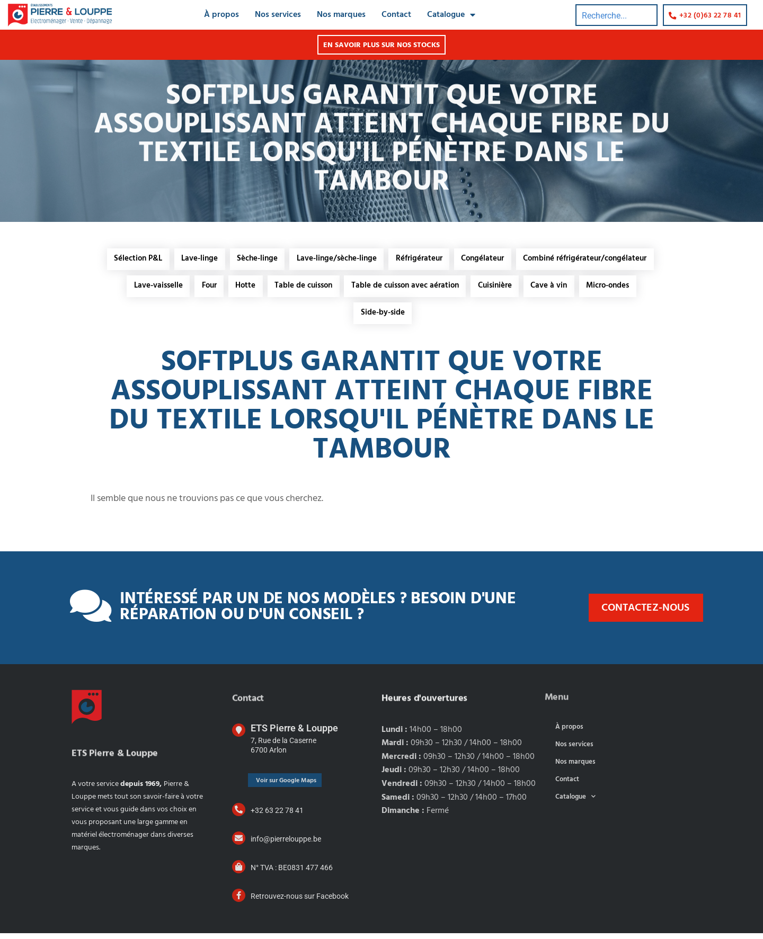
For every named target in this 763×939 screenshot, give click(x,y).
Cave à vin (554, 289)
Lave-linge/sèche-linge (337, 260)
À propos (569, 732)
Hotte (242, 289)
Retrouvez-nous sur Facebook (300, 902)
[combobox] (616, 11)
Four (203, 289)
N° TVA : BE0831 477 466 (292, 873)
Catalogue (575, 802)
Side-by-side (383, 318)
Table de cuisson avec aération (406, 289)
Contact (567, 785)
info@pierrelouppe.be (286, 844)
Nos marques (575, 767)
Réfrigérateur (421, 260)
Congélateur (487, 260)
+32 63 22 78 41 (277, 816)
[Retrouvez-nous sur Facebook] (238, 901)
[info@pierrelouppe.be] (238, 844)
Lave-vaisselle (150, 289)
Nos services (574, 750)
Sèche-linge (255, 260)
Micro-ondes (615, 289)
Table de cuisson (302, 289)
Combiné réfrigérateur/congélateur (591, 260)
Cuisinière (498, 289)
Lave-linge (195, 260)
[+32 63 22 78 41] (238, 815)
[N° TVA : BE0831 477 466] (238, 872)
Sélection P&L (132, 260)
